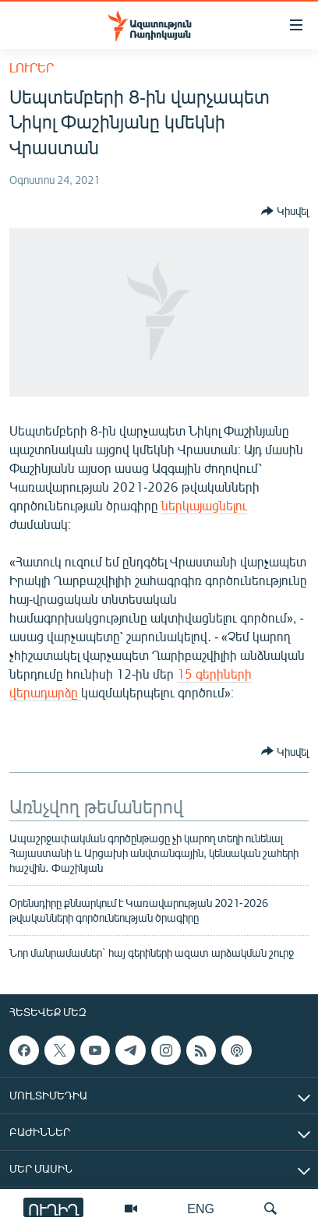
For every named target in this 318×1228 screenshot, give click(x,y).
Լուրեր (31, 67)
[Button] (285, 211)
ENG (200, 1208)
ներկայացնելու (204, 505)
